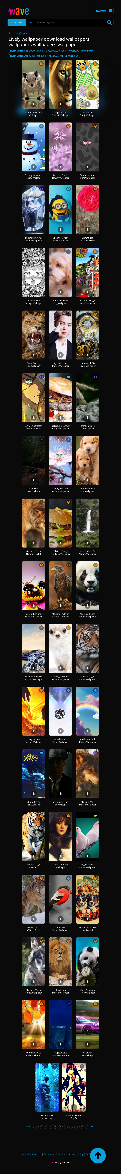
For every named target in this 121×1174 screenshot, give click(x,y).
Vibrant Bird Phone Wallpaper (60, 928)
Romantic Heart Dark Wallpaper (87, 176)
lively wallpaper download (25, 50)
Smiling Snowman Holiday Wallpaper (33, 176)
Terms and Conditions (55, 1154)
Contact (25, 1154)
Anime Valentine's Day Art (74, 1116)
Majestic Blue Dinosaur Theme (60, 1054)
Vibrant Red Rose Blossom (87, 239)
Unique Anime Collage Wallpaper (33, 302)
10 (81, 1126)
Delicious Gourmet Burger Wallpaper (60, 427)
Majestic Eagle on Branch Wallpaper (60, 615)
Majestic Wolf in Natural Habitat (33, 552)
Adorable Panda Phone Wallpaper (87, 615)
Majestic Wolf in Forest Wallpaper (33, 991)
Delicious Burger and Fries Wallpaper (60, 552)
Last (92, 1126)
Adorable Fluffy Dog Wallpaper (60, 302)
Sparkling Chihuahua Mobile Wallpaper (60, 678)
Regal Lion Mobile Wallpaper (60, 991)
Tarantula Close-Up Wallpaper (87, 427)
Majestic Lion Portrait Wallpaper (60, 114)
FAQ (88, 1154)
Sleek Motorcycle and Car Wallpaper (33, 678)
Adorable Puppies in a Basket (87, 928)
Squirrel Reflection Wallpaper (33, 114)
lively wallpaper (55, 50)
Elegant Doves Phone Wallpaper (87, 866)
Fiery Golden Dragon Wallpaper (33, 740)
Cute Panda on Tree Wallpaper (87, 991)
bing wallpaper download (63, 56)
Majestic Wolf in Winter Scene (33, 928)
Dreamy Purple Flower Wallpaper (60, 176)
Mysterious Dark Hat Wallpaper (60, 803)
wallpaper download (81, 50)
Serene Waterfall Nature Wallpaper (87, 552)
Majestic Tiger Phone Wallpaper (87, 678)
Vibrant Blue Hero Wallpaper (47, 1116)
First (29, 1126)
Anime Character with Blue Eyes (33, 427)
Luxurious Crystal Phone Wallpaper (33, 239)
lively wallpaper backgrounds (27, 56)
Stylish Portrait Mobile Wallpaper (60, 364)
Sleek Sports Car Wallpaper (87, 1054)
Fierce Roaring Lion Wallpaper (33, 364)
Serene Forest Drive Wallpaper (33, 490)
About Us (36, 1154)
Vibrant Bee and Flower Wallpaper (33, 615)
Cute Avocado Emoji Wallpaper (87, 114)
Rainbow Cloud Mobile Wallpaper (87, 740)
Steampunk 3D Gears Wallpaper (88, 364)
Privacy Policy (76, 1154)
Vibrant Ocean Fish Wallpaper (34, 803)
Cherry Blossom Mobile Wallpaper (60, 490)
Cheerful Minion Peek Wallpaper (60, 239)
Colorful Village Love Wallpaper (87, 302)
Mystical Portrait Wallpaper (61, 866)
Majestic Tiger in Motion (34, 866)
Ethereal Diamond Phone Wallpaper (60, 740)
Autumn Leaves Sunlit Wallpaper (33, 1054)
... (86, 1126)
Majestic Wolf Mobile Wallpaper (87, 803)
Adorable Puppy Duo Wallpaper (87, 490)
